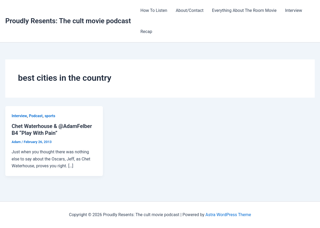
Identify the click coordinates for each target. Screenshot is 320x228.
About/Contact (189, 10)
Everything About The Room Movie (244, 10)
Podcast (36, 116)
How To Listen (153, 10)
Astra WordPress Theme (228, 214)
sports (50, 116)
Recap (146, 31)
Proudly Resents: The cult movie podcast (68, 21)
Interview (293, 10)
